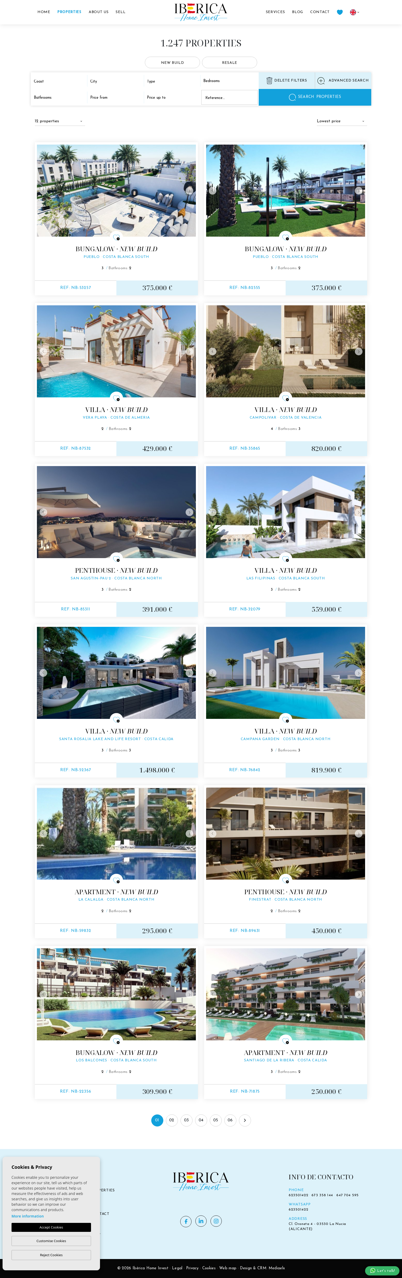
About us (99, 12)
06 (230, 1120)
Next (191, 191)
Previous (42, 191)
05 (215, 1120)
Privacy (192, 1268)
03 (186, 1120)
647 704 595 (347, 1195)
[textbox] (59, 82)
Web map (227, 1268)
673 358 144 (322, 1195)
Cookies (209, 1268)
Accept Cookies (51, 1227)
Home (43, 12)
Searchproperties (315, 97)
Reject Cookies (51, 1255)
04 (201, 1120)
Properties (69, 12)
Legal (177, 1268)
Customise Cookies (51, 1241)
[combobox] (60, 81)
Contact (320, 12)
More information (28, 1216)
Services (275, 12)
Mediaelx (277, 1268)
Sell (120, 12)
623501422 (298, 1195)
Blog (297, 12)
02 (171, 1120)
